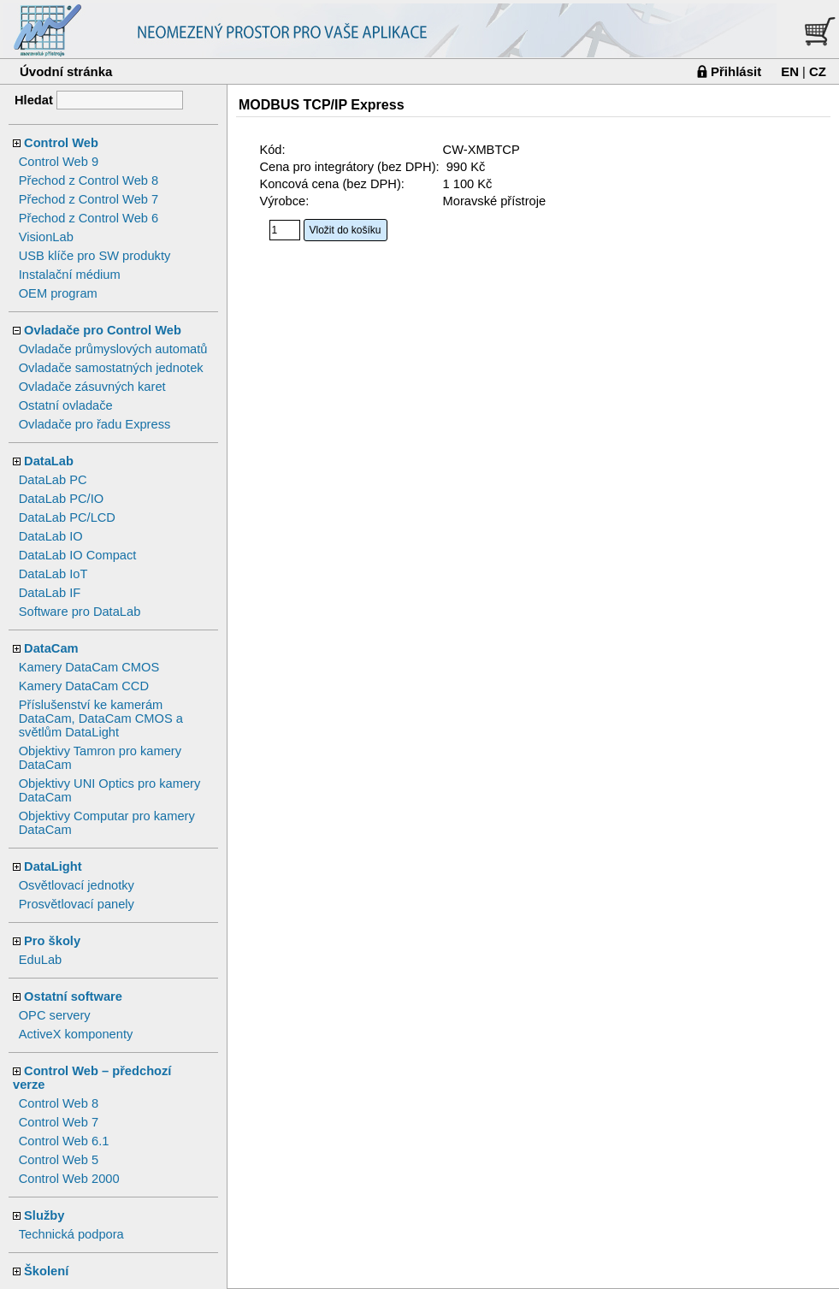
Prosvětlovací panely (76, 904)
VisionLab (46, 237)
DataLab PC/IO (61, 499)
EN (790, 71)
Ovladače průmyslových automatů (113, 349)
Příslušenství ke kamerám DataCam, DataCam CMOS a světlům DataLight (101, 718)
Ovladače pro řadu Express (95, 424)
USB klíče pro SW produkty (95, 256)
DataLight (53, 866)
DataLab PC (53, 480)
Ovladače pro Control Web (102, 330)
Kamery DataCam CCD (84, 686)
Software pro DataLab (80, 611)
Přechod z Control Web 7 (88, 199)
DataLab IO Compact (78, 555)
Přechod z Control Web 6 (88, 218)
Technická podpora (71, 1234)
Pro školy (52, 941)
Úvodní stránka (66, 71)
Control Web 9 (58, 162)
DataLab (49, 461)
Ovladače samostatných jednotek (111, 368)
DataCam (51, 648)
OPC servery (55, 1015)
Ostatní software (73, 996)
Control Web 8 (58, 1103)
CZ (817, 71)
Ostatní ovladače (66, 405)
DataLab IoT (53, 574)
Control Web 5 (58, 1160)
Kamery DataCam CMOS (89, 667)
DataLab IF (50, 593)
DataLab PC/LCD (67, 517)
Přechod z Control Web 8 (88, 180)
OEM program (58, 293)
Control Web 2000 (69, 1179)
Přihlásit (736, 71)
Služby (44, 1215)
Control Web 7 (58, 1122)
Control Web (61, 143)
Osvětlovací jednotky (76, 885)
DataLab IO (51, 536)
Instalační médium (70, 274)
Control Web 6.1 (64, 1141)
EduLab (40, 960)
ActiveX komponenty (76, 1034)
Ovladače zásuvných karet (92, 386)
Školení (46, 1271)
